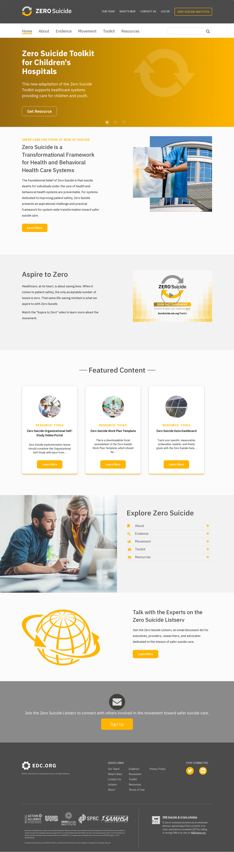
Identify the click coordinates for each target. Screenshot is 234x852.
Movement (87, 31)
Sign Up (117, 724)
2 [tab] (115, 121)
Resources (130, 31)
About (44, 31)
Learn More (34, 228)
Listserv (112, 784)
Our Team (108, 11)
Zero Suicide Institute (193, 11)
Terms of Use (137, 789)
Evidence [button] (142, 534)
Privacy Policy (158, 768)
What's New (127, 11)
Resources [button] (143, 557)
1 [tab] (106, 121)
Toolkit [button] (140, 549)
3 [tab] (123, 121)
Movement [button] (143, 541)
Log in (165, 11)
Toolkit (109, 31)
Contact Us (148, 11)
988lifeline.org (198, 832)
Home (27, 31)
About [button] (139, 526)
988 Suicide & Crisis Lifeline (179, 817)
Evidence (64, 31)
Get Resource (39, 111)
